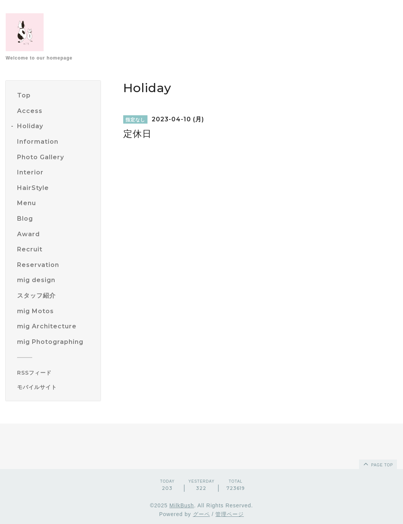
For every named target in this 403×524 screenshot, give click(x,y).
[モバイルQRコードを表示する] (56, 387)
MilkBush (181, 505)
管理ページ (229, 514)
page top (377, 464)
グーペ (201, 514)
